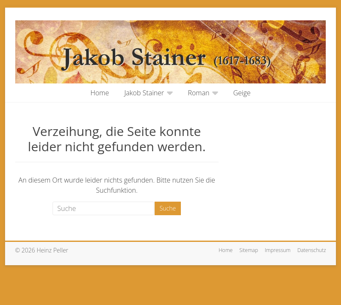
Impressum (278, 250)
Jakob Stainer (144, 92)
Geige (242, 92)
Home (99, 92)
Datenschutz (311, 250)
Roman (198, 92)
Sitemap (248, 250)
